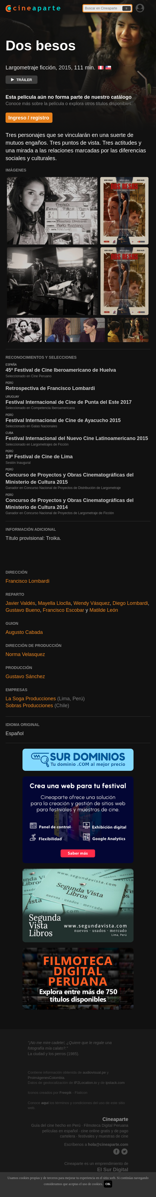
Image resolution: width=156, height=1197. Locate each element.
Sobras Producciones (29, 705)
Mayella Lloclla (54, 603)
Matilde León (103, 610)
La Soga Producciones (31, 698)
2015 (65, 67)
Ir (126, 8)
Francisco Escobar (63, 610)
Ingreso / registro (28, 118)
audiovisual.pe (94, 1072)
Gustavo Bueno (23, 610)
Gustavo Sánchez (25, 676)
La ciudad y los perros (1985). (53, 1054)
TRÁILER (21, 80)
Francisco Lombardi (27, 581)
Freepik (65, 1093)
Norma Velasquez (25, 654)
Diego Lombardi (130, 603)
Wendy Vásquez (92, 603)
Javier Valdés (20, 603)
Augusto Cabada (24, 632)
